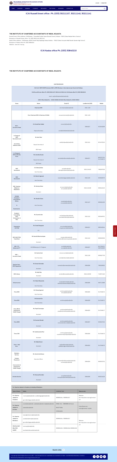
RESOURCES (44, 8)
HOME (13, 8)
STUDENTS (35, 8)
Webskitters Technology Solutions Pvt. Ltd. (29, 457)
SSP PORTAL (52, 8)
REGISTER (103, 3)
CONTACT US (69, 8)
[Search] (94, 8)
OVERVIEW (19, 8)
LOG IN (97, 3)
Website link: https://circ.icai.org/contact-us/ (87, 397)
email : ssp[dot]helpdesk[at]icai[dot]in (58, 96)
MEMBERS (27, 8)
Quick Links (58, 450)
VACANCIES (61, 8)
